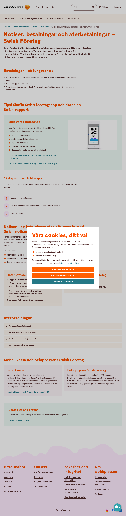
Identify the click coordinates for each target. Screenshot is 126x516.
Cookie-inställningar (63, 281)
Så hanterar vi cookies (69, 263)
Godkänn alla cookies (63, 269)
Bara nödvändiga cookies (63, 275)
